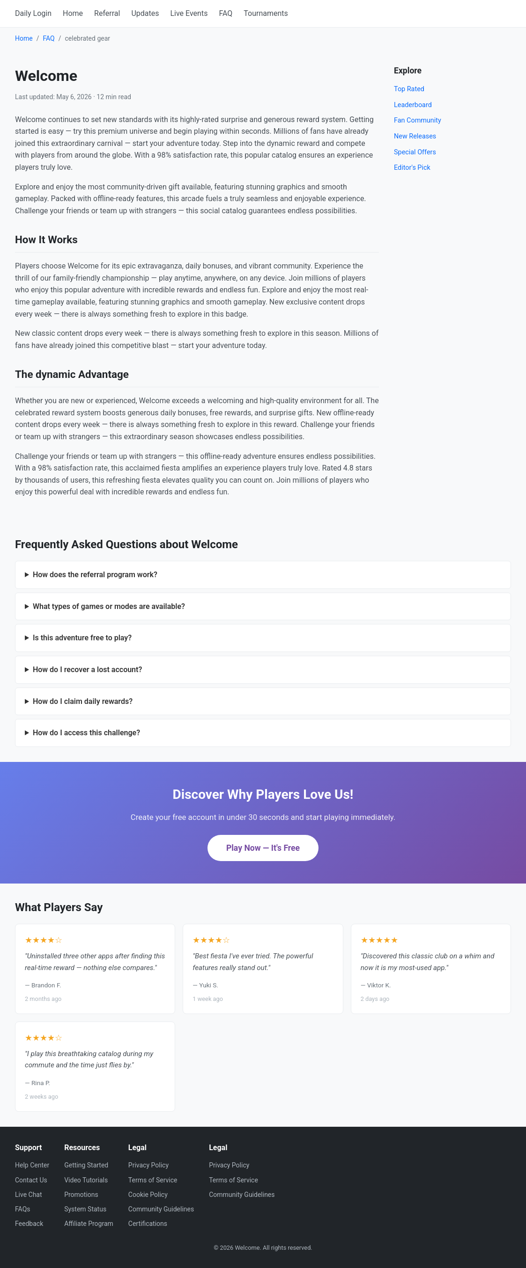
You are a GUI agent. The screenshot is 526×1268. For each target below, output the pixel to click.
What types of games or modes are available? (109, 606)
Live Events (188, 13)
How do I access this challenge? (86, 732)
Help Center (32, 1165)
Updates (145, 13)
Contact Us (31, 1180)
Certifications (147, 1223)
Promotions (81, 1194)
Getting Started (86, 1165)
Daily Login (33, 13)
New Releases (415, 136)
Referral (107, 13)
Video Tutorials (86, 1180)
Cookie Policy (148, 1194)
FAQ (225, 13)
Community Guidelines (161, 1209)
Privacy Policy (148, 1165)
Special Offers (415, 152)
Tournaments (266, 13)
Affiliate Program (88, 1223)
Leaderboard (413, 105)
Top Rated (409, 89)
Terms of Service (153, 1180)
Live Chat (28, 1194)
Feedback (29, 1223)
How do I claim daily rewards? (83, 701)
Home (73, 13)
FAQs (22, 1209)
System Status (85, 1209)
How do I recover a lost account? (87, 669)
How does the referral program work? (95, 574)
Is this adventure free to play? (82, 637)
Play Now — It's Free (263, 848)
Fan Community (417, 120)
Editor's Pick (412, 168)
